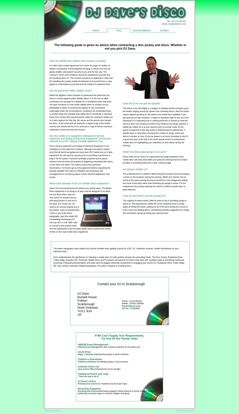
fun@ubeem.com (177, 24)
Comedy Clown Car (88, 366)
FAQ (118, 30)
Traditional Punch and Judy (93, 374)
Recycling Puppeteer (89, 388)
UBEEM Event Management (93, 344)
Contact (164, 30)
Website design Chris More (185, 410)
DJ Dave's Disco (87, 381)
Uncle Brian (84, 352)
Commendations (141, 30)
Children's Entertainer (90, 359)
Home (95, 30)
